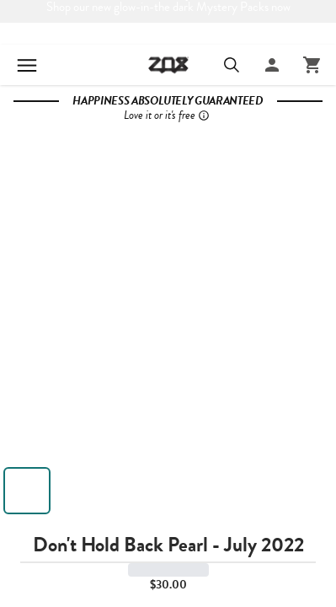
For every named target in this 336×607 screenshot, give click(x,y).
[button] (168, 292)
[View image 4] (188, 490)
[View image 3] (134, 490)
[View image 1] (27, 490)
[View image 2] (80, 490)
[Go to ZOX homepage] (168, 63)
